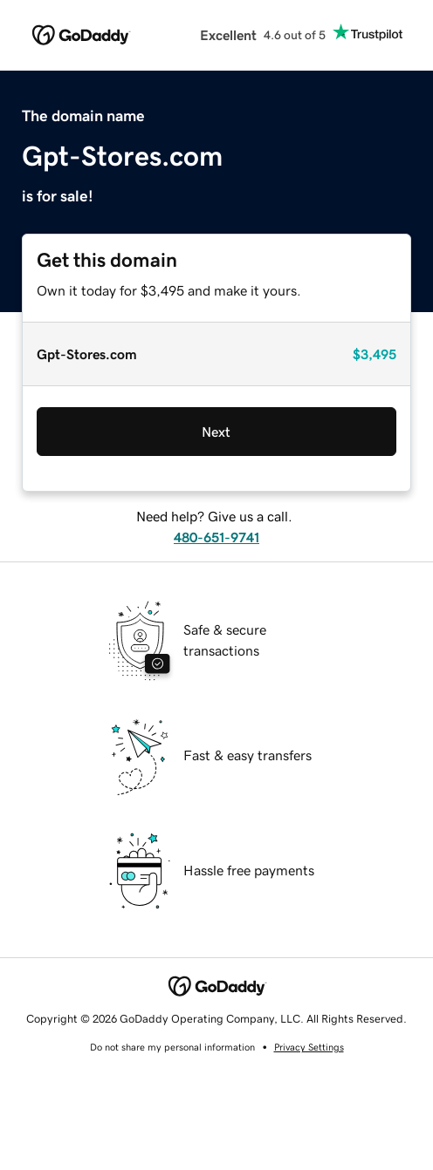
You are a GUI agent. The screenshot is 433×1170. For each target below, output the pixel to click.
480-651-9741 (216, 537)
